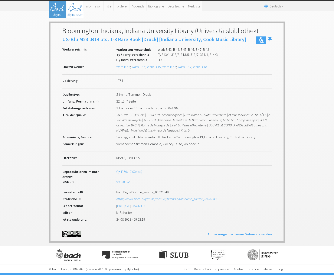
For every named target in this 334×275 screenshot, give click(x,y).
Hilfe (108, 6)
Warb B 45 (154, 67)
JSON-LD (138, 206)
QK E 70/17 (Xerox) (129, 171)
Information (94, 6)
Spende (253, 269)
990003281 (124, 182)
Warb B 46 (169, 67)
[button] (270, 40)
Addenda (138, 6)
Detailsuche (176, 6)
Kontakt (238, 269)
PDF (119, 206)
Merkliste (194, 6)
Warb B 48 (200, 67)
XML (127, 206)
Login (281, 269)
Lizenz (186, 269)
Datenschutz (202, 269)
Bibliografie (156, 6)
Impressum (222, 269)
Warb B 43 (123, 67)
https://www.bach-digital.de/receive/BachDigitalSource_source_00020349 (166, 199)
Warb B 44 (138, 67)
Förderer (121, 6)
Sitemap (268, 269)
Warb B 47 (184, 67)
